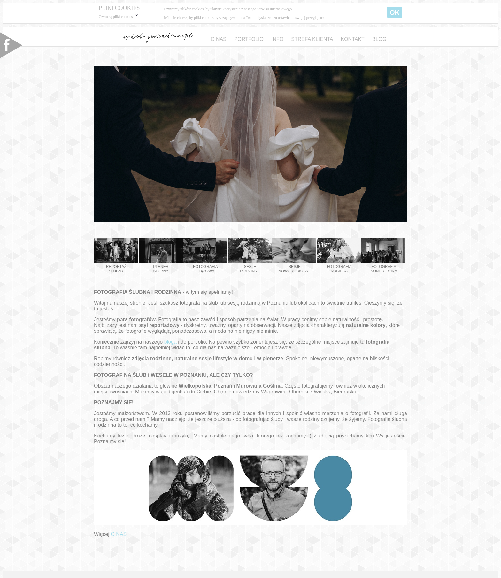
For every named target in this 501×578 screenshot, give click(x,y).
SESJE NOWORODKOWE (294, 255)
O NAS (219, 39)
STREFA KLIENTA (312, 39)
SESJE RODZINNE (250, 255)
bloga (170, 342)
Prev (102, 142)
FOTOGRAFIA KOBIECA (339, 255)
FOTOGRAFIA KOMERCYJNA (383, 255)
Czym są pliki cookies (119, 16)
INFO (277, 39)
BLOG (379, 39)
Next (399, 142)
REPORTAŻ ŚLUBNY (116, 255)
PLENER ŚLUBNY (161, 255)
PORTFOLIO (249, 39)
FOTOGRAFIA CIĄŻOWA (205, 255)
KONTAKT (352, 39)
